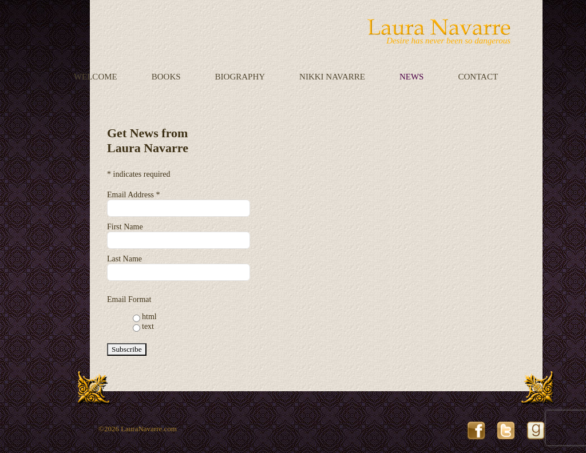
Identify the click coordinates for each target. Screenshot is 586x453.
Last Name (124, 259)
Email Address (133, 194)
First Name (125, 226)
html (149, 316)
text (148, 326)
